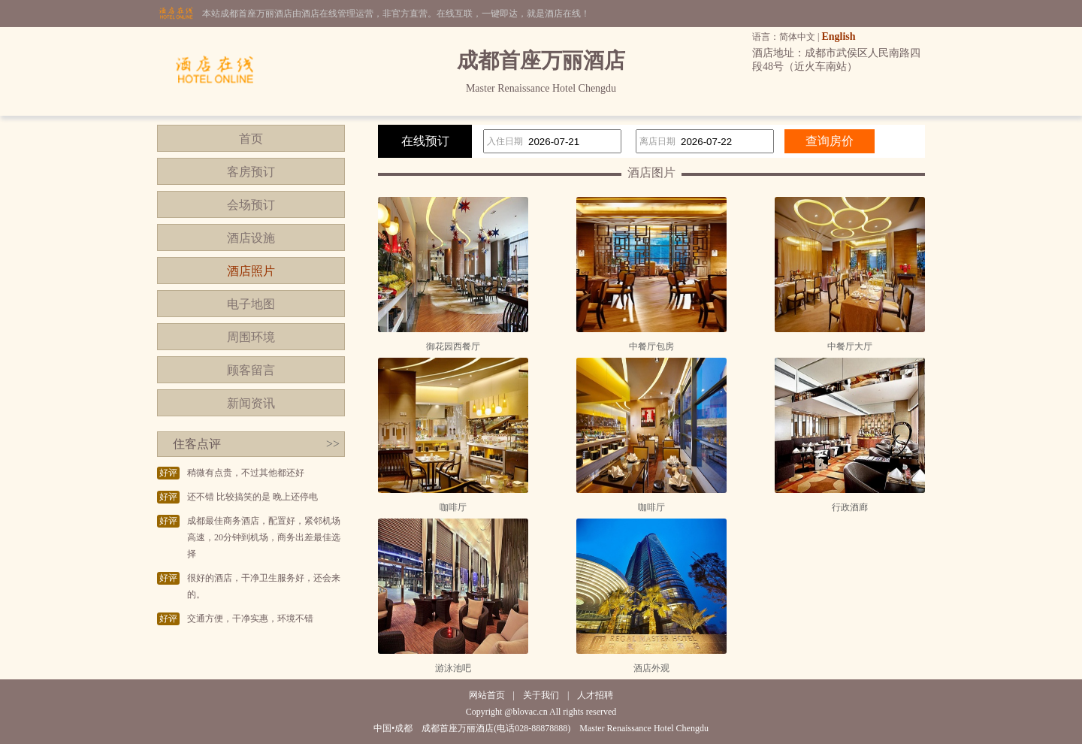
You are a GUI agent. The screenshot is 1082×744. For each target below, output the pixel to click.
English (838, 36)
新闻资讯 (251, 403)
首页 (251, 138)
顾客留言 (251, 370)
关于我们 (541, 695)
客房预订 (251, 171)
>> (333, 443)
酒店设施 (251, 237)
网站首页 (487, 695)
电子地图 (251, 304)
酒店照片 (251, 271)
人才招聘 (595, 695)
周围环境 (251, 337)
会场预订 (251, 204)
